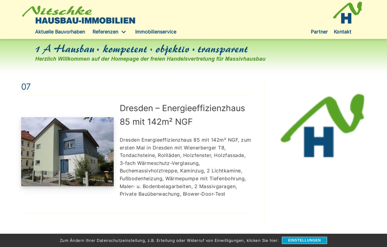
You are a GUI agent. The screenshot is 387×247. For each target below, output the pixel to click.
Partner (319, 32)
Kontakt (342, 32)
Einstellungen (304, 240)
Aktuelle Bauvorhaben (60, 32)
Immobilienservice (155, 32)
